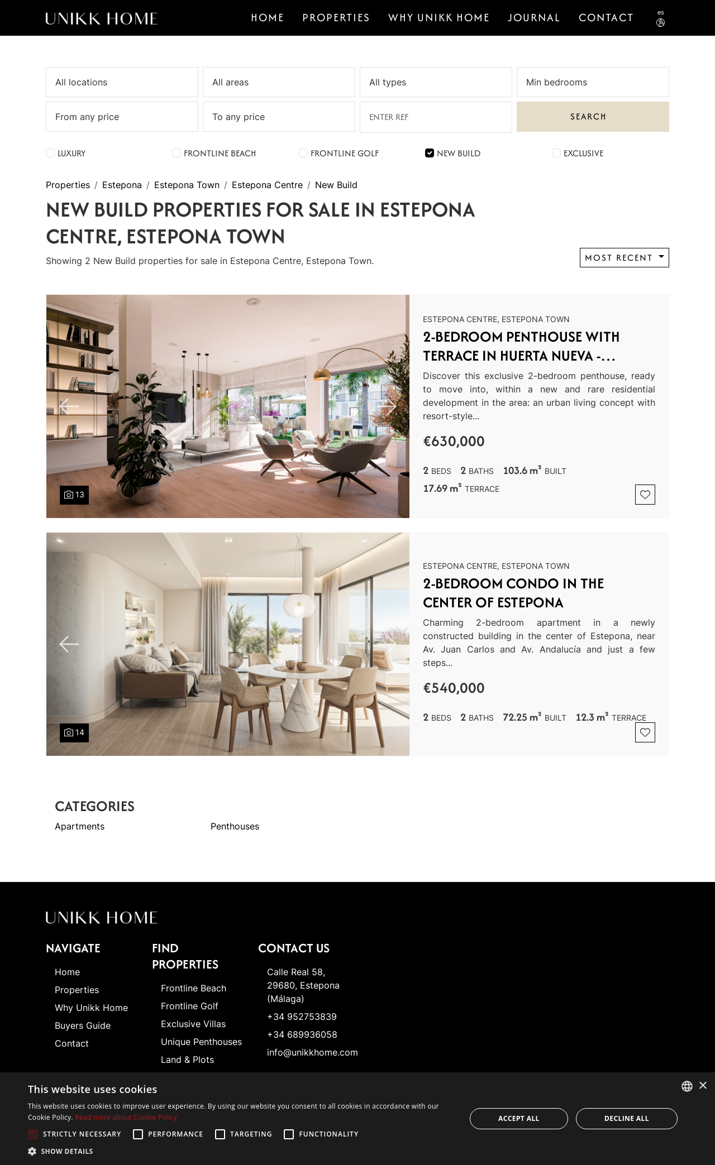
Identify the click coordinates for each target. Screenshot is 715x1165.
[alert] (357, 1118)
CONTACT (606, 17)
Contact (72, 1043)
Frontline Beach (220, 153)
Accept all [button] (519, 1118)
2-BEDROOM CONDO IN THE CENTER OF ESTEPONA (513, 592)
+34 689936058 (302, 1034)
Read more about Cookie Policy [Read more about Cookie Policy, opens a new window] (126, 1117)
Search (588, 116)
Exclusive (583, 153)
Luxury (71, 153)
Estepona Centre (267, 184)
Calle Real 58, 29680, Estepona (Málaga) (303, 985)
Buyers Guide (83, 1025)
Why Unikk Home (439, 17)
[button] (240, 1151)
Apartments (79, 826)
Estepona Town (187, 184)
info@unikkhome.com (312, 1052)
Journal (534, 17)
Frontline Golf (345, 153)
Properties (336, 17)
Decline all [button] (626, 1118)
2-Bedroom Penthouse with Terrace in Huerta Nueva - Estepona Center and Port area (536, 346)
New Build (458, 153)
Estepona (122, 184)
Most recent (620, 257)
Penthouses (235, 826)
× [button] (702, 1086)
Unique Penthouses (201, 1041)
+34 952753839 (302, 1016)
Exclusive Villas (193, 1023)
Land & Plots (187, 1059)
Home (267, 17)
